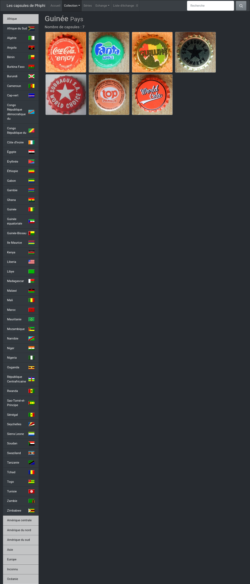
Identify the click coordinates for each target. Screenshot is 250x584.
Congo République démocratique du (21, 112)
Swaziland (21, 453)
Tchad (21, 472)
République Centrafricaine (21, 379)
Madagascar (21, 281)
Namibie (21, 338)
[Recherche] (210, 6)
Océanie (12, 579)
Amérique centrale (19, 520)
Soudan (21, 443)
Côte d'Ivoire (21, 142)
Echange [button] (101, 5)
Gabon (21, 181)
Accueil (55, 5)
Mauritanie (21, 319)
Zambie (21, 501)
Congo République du (21, 130)
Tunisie (21, 491)
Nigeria (21, 358)
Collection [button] (73, 5)
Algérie (21, 38)
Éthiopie (21, 171)
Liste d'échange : (125, 5)
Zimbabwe (21, 511)
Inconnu (12, 569)
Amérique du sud (18, 540)
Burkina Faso (21, 67)
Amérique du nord (19, 530)
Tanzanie (21, 463)
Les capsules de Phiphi (26, 5)
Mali (21, 300)
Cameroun (21, 86)
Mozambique (21, 329)
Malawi (21, 291)
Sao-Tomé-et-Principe (21, 403)
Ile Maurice (21, 243)
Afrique (12, 19)
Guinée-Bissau (21, 233)
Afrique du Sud (21, 28)
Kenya (21, 252)
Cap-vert (21, 95)
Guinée (21, 209)
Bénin (21, 57)
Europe (12, 559)
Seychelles (21, 424)
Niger (21, 348)
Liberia (21, 262)
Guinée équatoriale (21, 221)
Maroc (21, 310)
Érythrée (21, 162)
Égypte (21, 152)
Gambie (21, 190)
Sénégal (21, 415)
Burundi (21, 76)
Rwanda (21, 391)
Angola (21, 48)
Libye (21, 272)
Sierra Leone (21, 434)
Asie (10, 550)
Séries (88, 5)
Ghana (21, 200)
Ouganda (21, 367)
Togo (21, 482)
